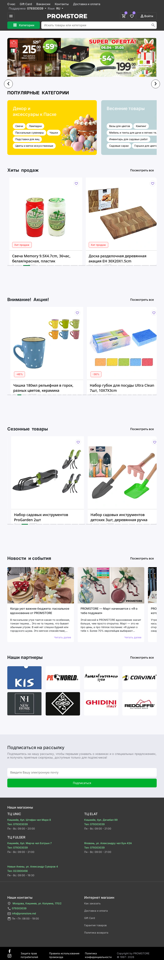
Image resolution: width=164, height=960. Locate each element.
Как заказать (92, 903)
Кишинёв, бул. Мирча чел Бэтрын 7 (29, 843)
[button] (10, 265)
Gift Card (26, 4)
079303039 (16, 909)
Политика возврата (96, 932)
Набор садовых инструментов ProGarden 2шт (52, 517)
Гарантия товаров (95, 925)
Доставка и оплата (86, 4)
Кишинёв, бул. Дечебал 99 (101, 819)
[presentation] (8, 84)
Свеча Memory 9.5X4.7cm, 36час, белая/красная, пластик (49, 258)
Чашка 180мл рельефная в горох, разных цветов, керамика (53, 388)
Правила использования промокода (64, 953)
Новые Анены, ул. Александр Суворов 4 (32, 866)
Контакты (62, 4)
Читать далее (62, 637)
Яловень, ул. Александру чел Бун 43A (108, 843)
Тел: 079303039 (17, 824)
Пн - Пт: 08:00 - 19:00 (23, 919)
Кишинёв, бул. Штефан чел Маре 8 (29, 819)
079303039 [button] (35, 8)
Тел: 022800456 (17, 870)
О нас (11, 4)
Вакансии (43, 4)
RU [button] (58, 8)
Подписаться (82, 783)
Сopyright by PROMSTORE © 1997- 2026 (133, 953)
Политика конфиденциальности (98, 953)
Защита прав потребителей (29, 953)
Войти (146, 16)
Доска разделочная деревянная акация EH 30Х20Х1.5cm (125, 258)
